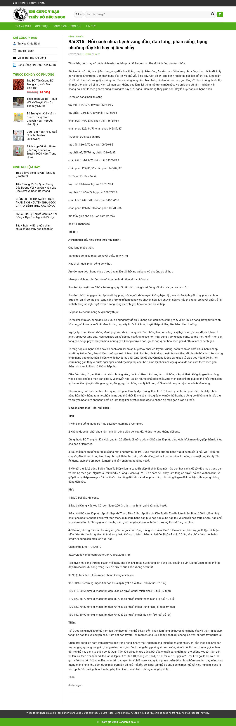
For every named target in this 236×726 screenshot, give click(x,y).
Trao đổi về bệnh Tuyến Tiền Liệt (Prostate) (35, 174)
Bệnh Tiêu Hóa (76, 37)
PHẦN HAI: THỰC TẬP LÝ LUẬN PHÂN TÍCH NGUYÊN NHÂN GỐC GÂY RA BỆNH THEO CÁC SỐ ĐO (36, 203)
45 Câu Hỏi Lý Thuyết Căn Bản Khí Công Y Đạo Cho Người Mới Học (36, 216)
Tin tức (91, 26)
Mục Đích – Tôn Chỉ (67, 26)
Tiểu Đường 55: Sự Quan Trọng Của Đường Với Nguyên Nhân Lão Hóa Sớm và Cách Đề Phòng (36, 188)
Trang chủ (23, 26)
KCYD (97, 54)
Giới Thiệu (42, 26)
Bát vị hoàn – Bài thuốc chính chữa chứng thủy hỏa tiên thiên (34, 227)
